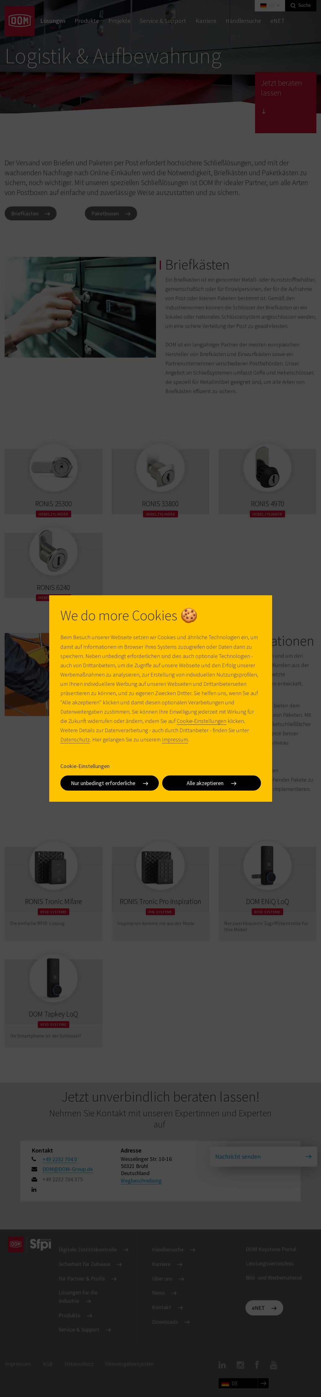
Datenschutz (75, 739)
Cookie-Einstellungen (201, 720)
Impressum (175, 739)
